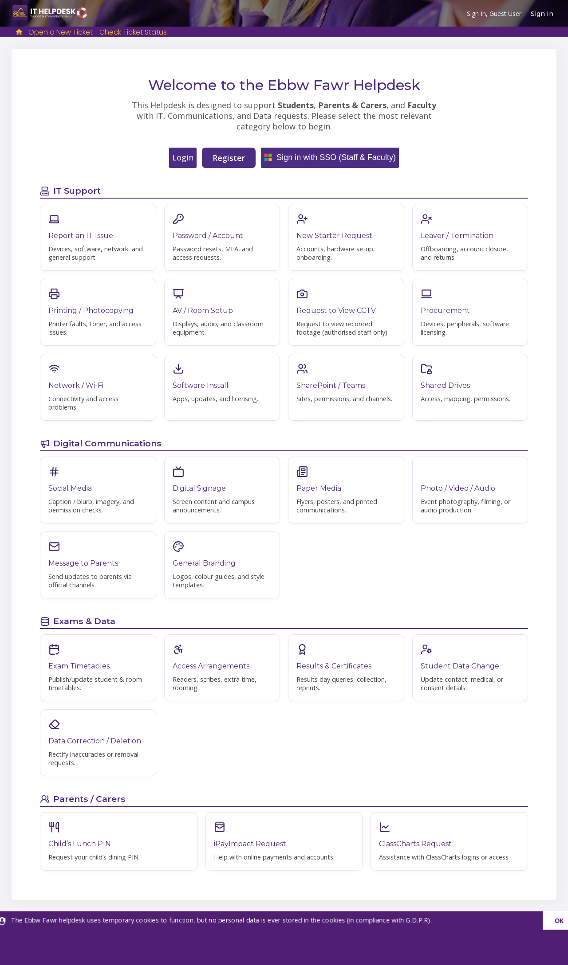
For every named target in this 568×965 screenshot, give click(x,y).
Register (229, 157)
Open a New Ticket (60, 32)
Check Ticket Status (133, 32)
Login (182, 157)
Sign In (542, 14)
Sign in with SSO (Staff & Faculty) (336, 157)
